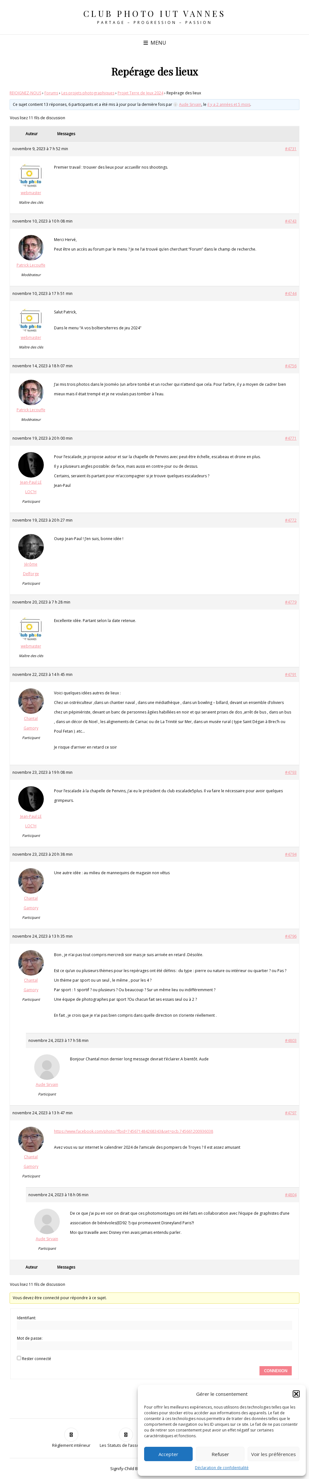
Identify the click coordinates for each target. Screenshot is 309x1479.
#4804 (291, 1194)
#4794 (291, 854)
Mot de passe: (29, 1338)
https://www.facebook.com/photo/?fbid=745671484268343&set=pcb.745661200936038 (133, 1131)
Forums (51, 93)
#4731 (291, 148)
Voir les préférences (273, 1454)
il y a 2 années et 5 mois (228, 104)
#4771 (291, 438)
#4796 (291, 936)
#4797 (291, 1113)
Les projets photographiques (87, 93)
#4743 (291, 221)
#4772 (291, 520)
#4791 (291, 674)
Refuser (220, 1454)
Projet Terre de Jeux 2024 (140, 93)
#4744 (291, 293)
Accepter (168, 1454)
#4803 (291, 1040)
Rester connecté (36, 1358)
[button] (296, 1394)
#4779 (291, 602)
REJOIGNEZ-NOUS (25, 93)
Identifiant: (26, 1318)
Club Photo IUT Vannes (154, 13)
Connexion (275, 1370)
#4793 (291, 772)
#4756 (291, 366)
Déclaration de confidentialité (222, 1467)
